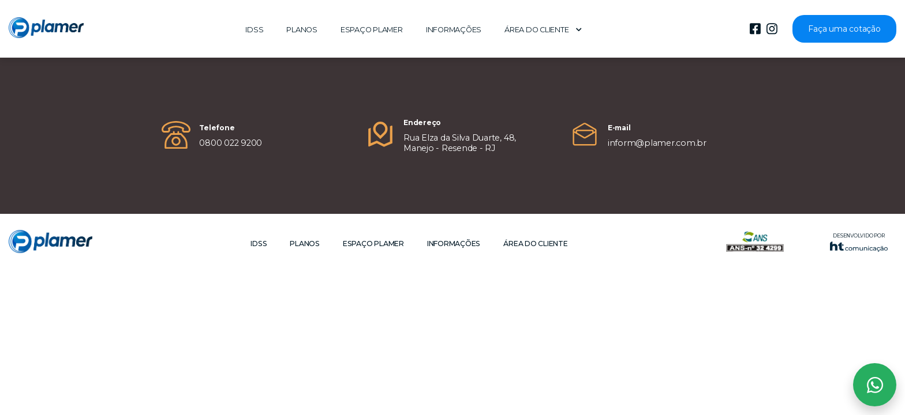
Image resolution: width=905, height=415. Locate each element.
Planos (301, 29)
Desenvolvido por (859, 242)
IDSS (254, 29)
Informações (453, 29)
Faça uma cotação (844, 29)
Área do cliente (543, 29)
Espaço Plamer (372, 29)
